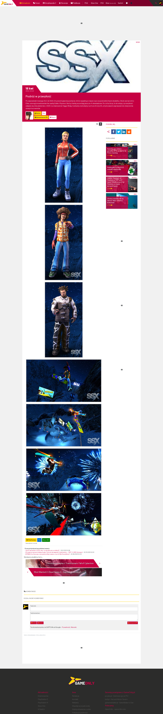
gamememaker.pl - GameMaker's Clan (119, 703)
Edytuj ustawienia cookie (81, 709)
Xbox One (89, 3)
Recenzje (60, 3)
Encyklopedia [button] (47, 3)
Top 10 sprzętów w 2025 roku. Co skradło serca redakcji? (42, 550)
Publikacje (72, 3)
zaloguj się (132, 623)
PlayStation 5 (43, 699)
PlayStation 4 (43, 703)
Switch (115, 3)
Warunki (73, 627)
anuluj (40, 623)
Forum (35, 3)
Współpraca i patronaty (81, 706)
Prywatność (66, 627)
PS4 (82, 3)
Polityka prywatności (80, 713)
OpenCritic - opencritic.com (115, 709)
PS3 (39, 540)
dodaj (33, 623)
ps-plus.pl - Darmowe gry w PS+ (117, 696)
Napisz (54, 117)
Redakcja (75, 696)
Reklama (75, 703)
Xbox (105, 3)
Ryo (44, 113)
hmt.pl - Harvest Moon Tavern (116, 699)
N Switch (41, 709)
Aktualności (24, 3)
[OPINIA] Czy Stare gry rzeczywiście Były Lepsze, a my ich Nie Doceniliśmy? (47, 554)
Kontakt (75, 699)
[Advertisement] (81, 23)
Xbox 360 (46, 540)
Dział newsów (43, 696)
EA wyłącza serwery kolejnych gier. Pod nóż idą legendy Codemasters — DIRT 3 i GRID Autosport (54, 552)
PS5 (96, 3)
